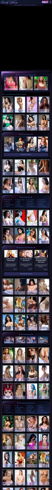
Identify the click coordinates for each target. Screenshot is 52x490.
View (15, 269)
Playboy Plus (27, 4)
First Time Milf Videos (18, 4)
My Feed (44, 2)
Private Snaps (33, 4)
